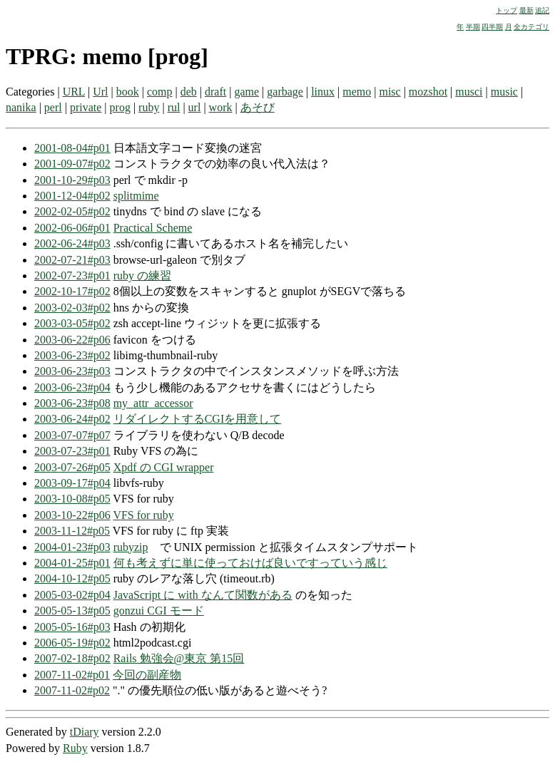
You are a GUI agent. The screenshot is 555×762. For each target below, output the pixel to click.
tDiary (84, 732)
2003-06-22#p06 (72, 340)
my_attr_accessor (153, 403)
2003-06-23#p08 (72, 403)
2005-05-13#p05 (72, 610)
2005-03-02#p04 (72, 595)
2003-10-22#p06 (72, 515)
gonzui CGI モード (158, 610)
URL (74, 92)
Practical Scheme (153, 228)
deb (188, 92)
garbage (285, 92)
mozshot (428, 92)
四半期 (492, 27)
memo (356, 92)
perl (53, 107)
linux (323, 92)
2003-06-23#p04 (72, 387)
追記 (542, 10)
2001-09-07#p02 (72, 164)
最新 (526, 10)
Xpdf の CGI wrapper (163, 467)
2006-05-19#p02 (72, 643)
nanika (21, 107)
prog (120, 107)
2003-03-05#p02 (72, 323)
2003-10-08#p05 (72, 499)
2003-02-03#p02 (72, 308)
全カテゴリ (531, 27)
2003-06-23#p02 (72, 355)
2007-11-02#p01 (72, 675)
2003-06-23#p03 (72, 371)
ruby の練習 (142, 275)
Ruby (75, 748)
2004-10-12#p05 (72, 578)
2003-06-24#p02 (72, 419)
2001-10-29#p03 (72, 180)
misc (389, 92)
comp (160, 92)
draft (215, 92)
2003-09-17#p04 (72, 483)
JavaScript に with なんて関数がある (202, 595)
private (85, 107)
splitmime (136, 196)
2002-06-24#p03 (72, 243)
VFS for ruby (143, 515)
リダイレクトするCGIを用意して (197, 419)
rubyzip (130, 547)
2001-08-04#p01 (72, 148)
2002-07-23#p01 (72, 275)
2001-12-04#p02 (72, 196)
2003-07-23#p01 (72, 451)
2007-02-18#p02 (72, 658)
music (504, 92)
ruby (148, 107)
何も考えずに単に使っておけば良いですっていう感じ (250, 563)
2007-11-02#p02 (72, 690)
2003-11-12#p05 (72, 531)
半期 (473, 27)
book (127, 92)
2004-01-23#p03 (72, 547)
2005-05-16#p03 (72, 627)
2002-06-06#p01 (72, 228)
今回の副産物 (147, 675)
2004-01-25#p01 (72, 563)
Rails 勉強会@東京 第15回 (179, 658)
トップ (506, 10)
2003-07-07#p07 (72, 435)
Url (100, 92)
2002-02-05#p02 (72, 211)
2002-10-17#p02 (72, 291)
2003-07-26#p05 (72, 467)
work (221, 107)
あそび (257, 107)
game (246, 92)
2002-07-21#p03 (72, 260)
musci (468, 92)
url (194, 107)
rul (174, 107)
